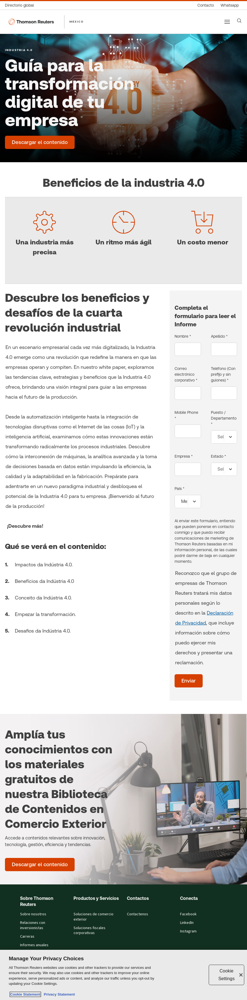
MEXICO (76, 21)
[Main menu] (227, 22)
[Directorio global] (21, 5)
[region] (123, 975)
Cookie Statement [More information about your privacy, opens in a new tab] (25, 994)
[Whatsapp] (229, 5)
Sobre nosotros (33, 914)
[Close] (241, 975)
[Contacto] (205, 5)
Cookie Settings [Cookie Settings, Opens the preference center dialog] (226, 975)
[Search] (239, 21)
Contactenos (137, 914)
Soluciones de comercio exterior (93, 917)
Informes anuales (34, 945)
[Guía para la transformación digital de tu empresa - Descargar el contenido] (40, 142)
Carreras (27, 936)
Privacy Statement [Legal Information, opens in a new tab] (58, 994)
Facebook (188, 914)
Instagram (188, 931)
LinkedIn (187, 922)
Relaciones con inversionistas (32, 925)
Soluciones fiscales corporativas (89, 931)
